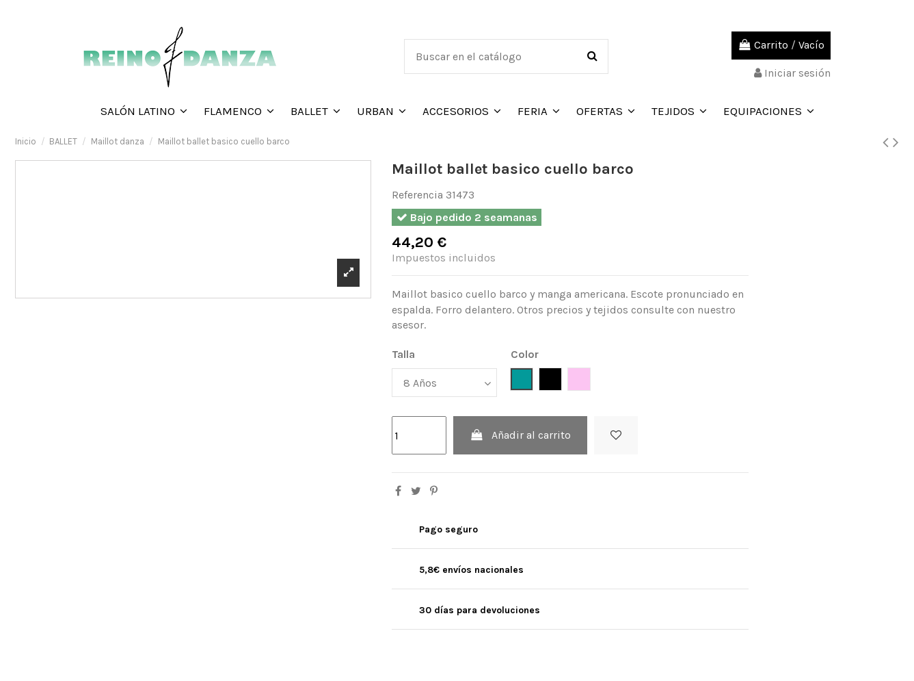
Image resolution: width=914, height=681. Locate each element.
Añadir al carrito (521, 434)
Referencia (417, 194)
